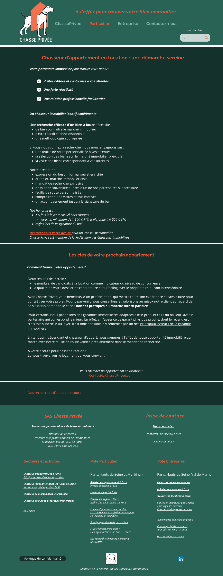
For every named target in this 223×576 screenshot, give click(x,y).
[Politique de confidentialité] (42, 558)
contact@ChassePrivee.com (163, 434)
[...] (189, 38)
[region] (61, 430)
